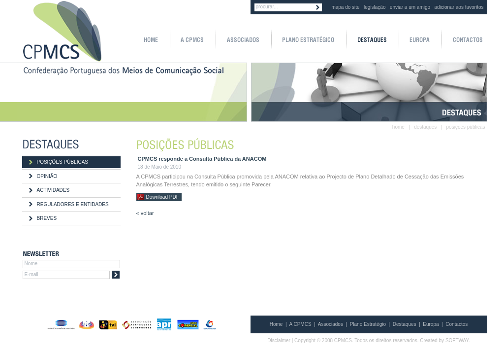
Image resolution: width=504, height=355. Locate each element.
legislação (374, 7)
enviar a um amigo (410, 7)
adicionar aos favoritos (458, 7)
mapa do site (345, 7)
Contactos (456, 324)
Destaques (404, 324)
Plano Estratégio (368, 324)
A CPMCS (300, 324)
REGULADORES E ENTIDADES (73, 204)
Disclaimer (278, 340)
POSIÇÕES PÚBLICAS (62, 162)
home (398, 127)
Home (276, 324)
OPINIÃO (47, 176)
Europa (431, 324)
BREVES (47, 218)
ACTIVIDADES (53, 190)
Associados (330, 324)
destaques (425, 127)
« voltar (145, 213)
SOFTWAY (457, 340)
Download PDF (162, 197)
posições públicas (465, 127)
